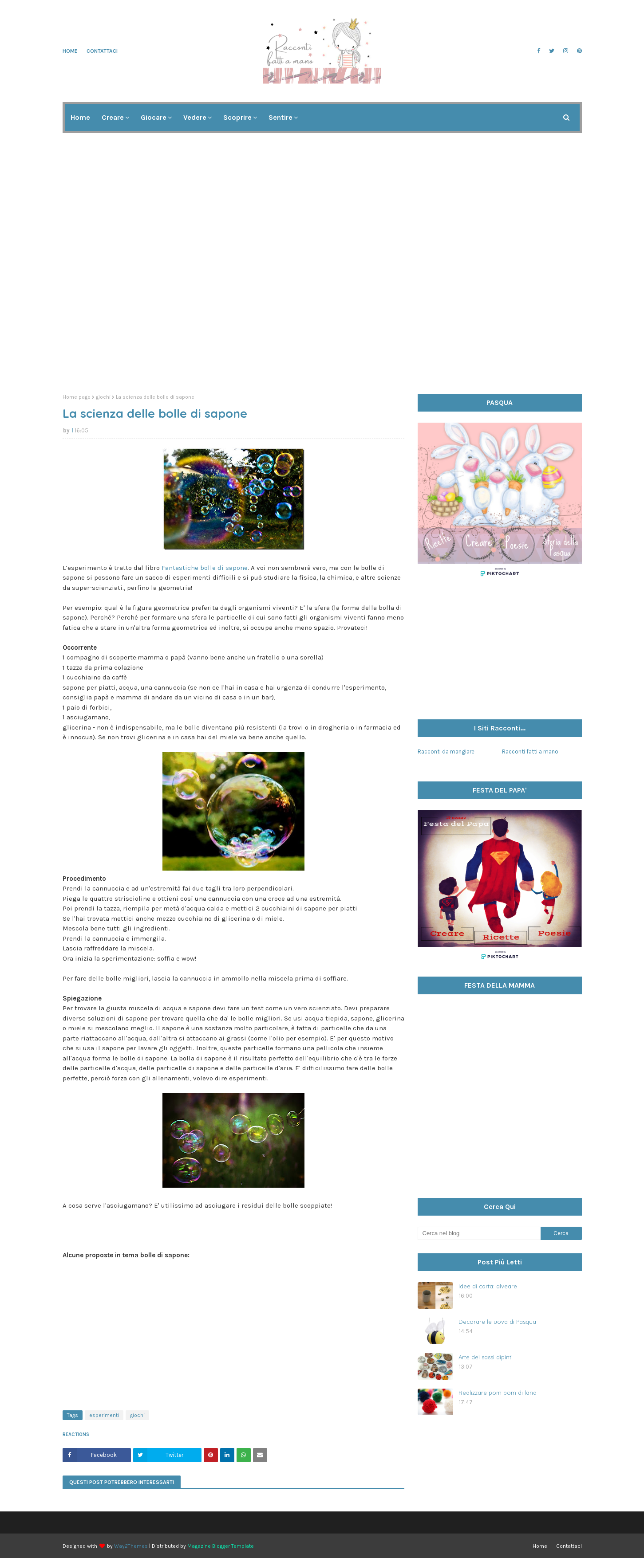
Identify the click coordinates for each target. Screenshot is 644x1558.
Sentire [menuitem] (280, 117)
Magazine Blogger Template (220, 1546)
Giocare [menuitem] (153, 117)
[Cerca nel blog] (479, 1233)
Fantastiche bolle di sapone (205, 568)
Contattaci (102, 51)
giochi (103, 397)
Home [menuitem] (80, 117)
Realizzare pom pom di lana (497, 1392)
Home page (77, 397)
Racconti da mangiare (446, 751)
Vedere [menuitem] (194, 117)
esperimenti (104, 1415)
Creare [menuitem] (113, 117)
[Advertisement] (322, 318)
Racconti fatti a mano (530, 751)
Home (70, 51)
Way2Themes (131, 1546)
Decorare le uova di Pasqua (497, 1321)
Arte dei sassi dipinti (485, 1357)
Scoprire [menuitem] (237, 117)
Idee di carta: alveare (487, 1286)
